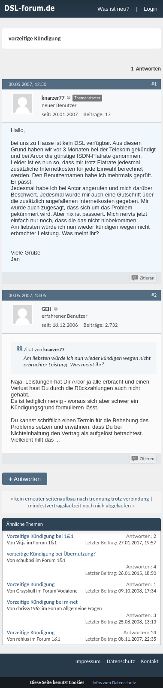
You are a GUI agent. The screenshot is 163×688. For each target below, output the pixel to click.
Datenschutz (121, 661)
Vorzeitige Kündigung (30, 584)
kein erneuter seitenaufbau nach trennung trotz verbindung (82, 498)
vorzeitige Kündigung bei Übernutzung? (51, 553)
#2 (154, 295)
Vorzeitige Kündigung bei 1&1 (40, 536)
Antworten (25, 478)
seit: (46, 114)
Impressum (88, 661)
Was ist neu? (113, 9)
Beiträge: (94, 114)
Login (150, 9)
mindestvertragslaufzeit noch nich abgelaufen (79, 505)
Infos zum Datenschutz (114, 682)
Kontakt (150, 661)
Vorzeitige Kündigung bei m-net (42, 602)
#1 (154, 84)
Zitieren (143, 278)
